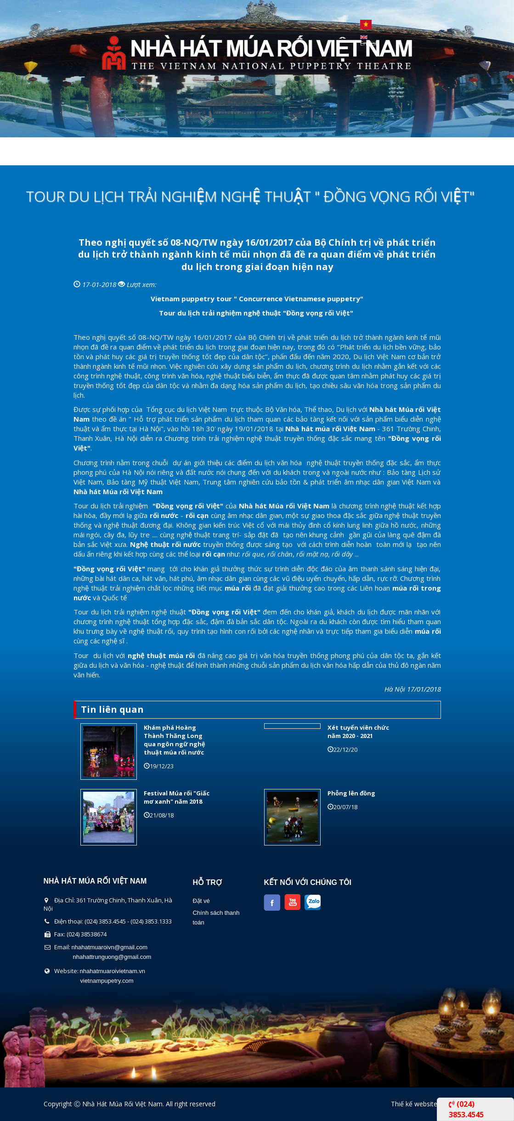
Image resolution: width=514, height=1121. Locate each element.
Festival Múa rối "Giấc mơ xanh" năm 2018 (176, 797)
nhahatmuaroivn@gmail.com (110, 947)
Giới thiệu (97, 153)
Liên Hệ (377, 153)
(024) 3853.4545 (466, 1109)
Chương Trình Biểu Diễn (180, 153)
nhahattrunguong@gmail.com (112, 956)
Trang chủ (37, 153)
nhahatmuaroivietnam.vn (112, 971)
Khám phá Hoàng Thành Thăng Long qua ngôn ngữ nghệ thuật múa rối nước (174, 740)
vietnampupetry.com (107, 980)
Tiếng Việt (366, 24)
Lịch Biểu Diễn (270, 153)
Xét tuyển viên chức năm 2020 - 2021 (358, 731)
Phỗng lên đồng (351, 793)
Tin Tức (330, 153)
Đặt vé (200, 900)
